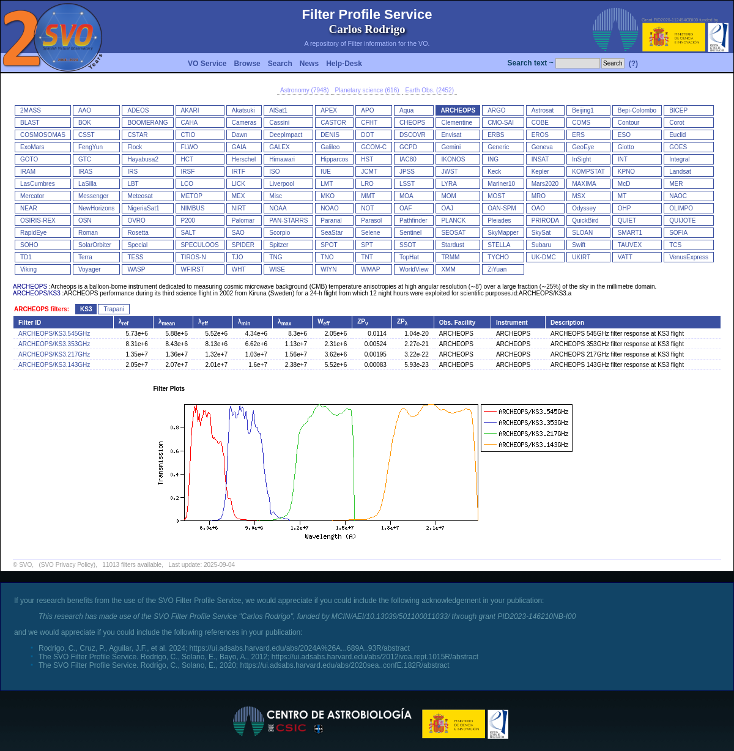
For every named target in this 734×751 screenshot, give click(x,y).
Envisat (451, 134)
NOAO (329, 208)
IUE (326, 171)
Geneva (542, 147)
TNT (367, 257)
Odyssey (584, 208)
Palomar (243, 220)
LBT (132, 183)
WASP (136, 269)
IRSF (188, 171)
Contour (629, 122)
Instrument (512, 322)
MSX (578, 196)
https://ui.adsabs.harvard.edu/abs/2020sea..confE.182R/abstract (344, 665)
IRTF (238, 171)
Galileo (330, 147)
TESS (135, 257)
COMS (581, 122)
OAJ (447, 208)
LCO (187, 183)
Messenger (93, 196)
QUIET (627, 220)
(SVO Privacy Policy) (67, 564)
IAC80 (408, 159)
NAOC (678, 196)
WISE (277, 269)
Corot (676, 122)
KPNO (626, 171)
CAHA (189, 122)
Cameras (244, 122)
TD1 (26, 257)
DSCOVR (412, 134)
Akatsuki (243, 110)
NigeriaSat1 (143, 208)
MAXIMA (584, 183)
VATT (625, 257)
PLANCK (453, 220)
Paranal (331, 220)
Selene (370, 232)
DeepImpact (285, 134)
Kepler (540, 171)
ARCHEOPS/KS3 (37, 293)
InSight (581, 159)
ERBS (495, 134)
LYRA (448, 183)
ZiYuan (496, 269)
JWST (449, 171)
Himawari (282, 159)
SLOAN (582, 232)
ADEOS (138, 110)
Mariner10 (501, 183)
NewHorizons (96, 208)
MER (676, 183)
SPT (367, 245)
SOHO (29, 245)
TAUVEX (630, 245)
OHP (624, 208)
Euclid (677, 134)
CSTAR (137, 134)
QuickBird (585, 220)
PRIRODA (546, 220)
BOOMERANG (147, 122)
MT (622, 196)
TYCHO (498, 257)
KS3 (86, 309)
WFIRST (192, 269)
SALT (188, 232)
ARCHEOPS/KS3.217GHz (54, 354)
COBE (540, 122)
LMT (327, 183)
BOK (84, 122)
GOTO (29, 159)
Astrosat (543, 110)
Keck (494, 171)
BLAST (30, 122)
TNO (327, 257)
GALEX (279, 147)
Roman (88, 232)
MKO (328, 196)
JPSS (407, 171)
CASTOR (333, 122)
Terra (85, 257)
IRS (132, 171)
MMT (368, 196)
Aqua (406, 110)
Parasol (371, 220)
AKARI (190, 110)
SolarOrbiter (94, 245)
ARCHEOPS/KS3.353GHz (54, 344)
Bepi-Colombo (637, 110)
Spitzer (278, 245)
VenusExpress (688, 257)
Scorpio (279, 232)
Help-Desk (344, 63)
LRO (367, 183)
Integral (679, 159)
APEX (329, 110)
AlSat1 (278, 110)
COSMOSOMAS (42, 134)
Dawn (240, 134)
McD (624, 183)
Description (567, 322)
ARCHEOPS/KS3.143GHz (54, 364)
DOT (367, 134)
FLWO (189, 147)
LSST (407, 183)
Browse (247, 63)
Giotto (626, 147)
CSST (86, 134)
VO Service (207, 63)
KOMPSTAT (588, 171)
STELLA (498, 245)
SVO (25, 564)
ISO (274, 171)
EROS (540, 134)
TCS (675, 245)
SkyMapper (503, 232)
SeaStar (332, 232)
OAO (538, 208)
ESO (624, 134)
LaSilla (87, 183)
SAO (238, 232)
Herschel (244, 159)
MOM (448, 196)
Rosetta (137, 232)
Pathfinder (413, 220)
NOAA (277, 208)
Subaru (541, 245)
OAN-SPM (501, 208)
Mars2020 (545, 183)
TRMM (450, 257)
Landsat (680, 171)
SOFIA (678, 232)
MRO (539, 196)
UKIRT (581, 257)
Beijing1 (583, 110)
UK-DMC (544, 257)
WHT (239, 269)
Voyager (89, 269)
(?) (633, 63)
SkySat (541, 232)
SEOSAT (453, 232)
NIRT (239, 208)
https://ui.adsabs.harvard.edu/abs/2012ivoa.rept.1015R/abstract (375, 657)
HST (367, 159)
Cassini (279, 122)
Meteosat (139, 196)
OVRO (136, 220)
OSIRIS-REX (38, 220)
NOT (367, 208)
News (309, 63)
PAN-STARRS (288, 220)
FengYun (90, 147)
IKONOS (453, 159)
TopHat (409, 257)
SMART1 (630, 232)
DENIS (330, 134)
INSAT (540, 159)
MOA (406, 196)
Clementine (456, 122)
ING (493, 159)
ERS (578, 134)
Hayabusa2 (142, 159)
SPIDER (243, 245)
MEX (238, 196)
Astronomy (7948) (304, 90)
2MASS (30, 110)
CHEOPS (412, 122)
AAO (84, 110)
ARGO (496, 110)
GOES (678, 147)
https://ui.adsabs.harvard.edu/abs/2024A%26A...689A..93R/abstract (300, 648)
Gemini (451, 147)
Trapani (113, 309)
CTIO (188, 134)
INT (623, 159)
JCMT (369, 171)
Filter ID (29, 322)
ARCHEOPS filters (40, 309)
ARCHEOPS (457, 110)
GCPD (408, 147)
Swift (578, 245)
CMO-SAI (500, 122)
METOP (191, 196)
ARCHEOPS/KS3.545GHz (54, 333)
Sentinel (410, 232)
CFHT (369, 122)
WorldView (413, 269)
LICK (238, 183)
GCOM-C (374, 147)
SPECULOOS (200, 245)
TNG (275, 257)
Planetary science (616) (367, 90)
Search (280, 63)
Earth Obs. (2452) (430, 90)
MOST (496, 196)
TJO (237, 257)
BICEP (678, 110)
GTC (84, 159)
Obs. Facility (457, 322)
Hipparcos (334, 159)
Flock (134, 147)
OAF (405, 208)
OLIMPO (681, 208)
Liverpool (281, 183)
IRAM (27, 171)
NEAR (28, 208)
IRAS (85, 171)
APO (367, 110)
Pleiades (499, 220)
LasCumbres (37, 183)
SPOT (329, 245)
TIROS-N (193, 257)
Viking (28, 269)
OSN (85, 220)
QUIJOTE (682, 220)
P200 (188, 220)
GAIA (239, 147)
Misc (275, 196)
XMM (448, 269)
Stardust (452, 245)
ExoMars (32, 147)
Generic (498, 147)
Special (137, 245)
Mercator (32, 196)
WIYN (328, 269)
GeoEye (583, 147)
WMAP (370, 269)
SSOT (407, 245)
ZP (362, 321)
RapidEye (33, 232)
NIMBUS (193, 208)
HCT (187, 159)
